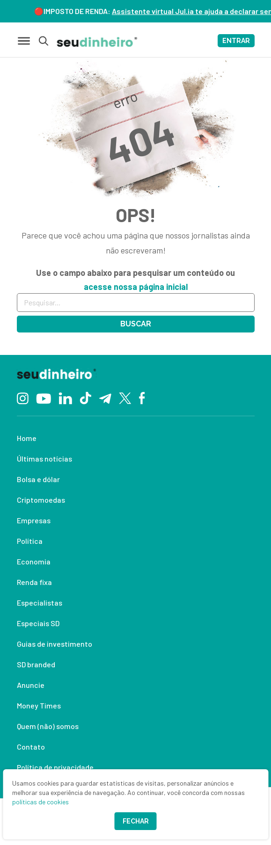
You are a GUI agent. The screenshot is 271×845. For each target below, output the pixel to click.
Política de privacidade (55, 767)
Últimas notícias (44, 458)
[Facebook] (142, 397)
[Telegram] (105, 397)
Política (30, 540)
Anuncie (30, 684)
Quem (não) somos (48, 726)
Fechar (136, 821)
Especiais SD (38, 623)
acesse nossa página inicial (136, 287)
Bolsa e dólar (38, 479)
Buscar (135, 323)
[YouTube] (43, 397)
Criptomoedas (41, 499)
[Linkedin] (65, 397)
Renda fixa (34, 582)
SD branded (36, 664)
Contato (31, 746)
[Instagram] (23, 397)
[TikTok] (85, 397)
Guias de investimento (54, 643)
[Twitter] (125, 397)
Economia (34, 561)
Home (27, 437)
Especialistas (39, 602)
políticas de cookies (40, 802)
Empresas (34, 520)
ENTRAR (236, 40)
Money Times (39, 705)
